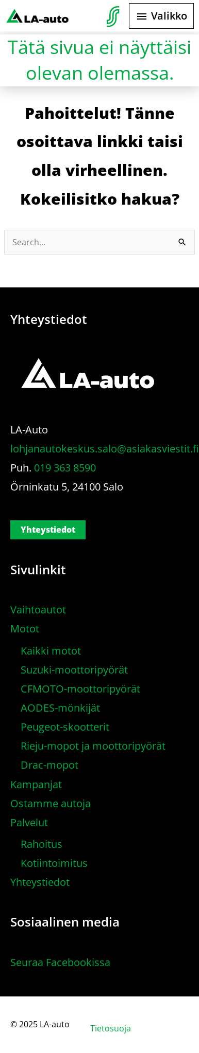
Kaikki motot (51, 651)
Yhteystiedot (48, 529)
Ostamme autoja (50, 803)
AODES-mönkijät (60, 708)
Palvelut (29, 822)
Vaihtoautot (38, 609)
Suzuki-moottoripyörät (74, 670)
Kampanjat (36, 784)
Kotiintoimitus (54, 863)
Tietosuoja (110, 1028)
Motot (24, 629)
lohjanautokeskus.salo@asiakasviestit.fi (104, 449)
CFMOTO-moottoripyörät (80, 689)
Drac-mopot (49, 765)
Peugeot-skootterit (65, 727)
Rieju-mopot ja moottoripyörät (93, 746)
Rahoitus (41, 844)
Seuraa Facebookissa (60, 962)
